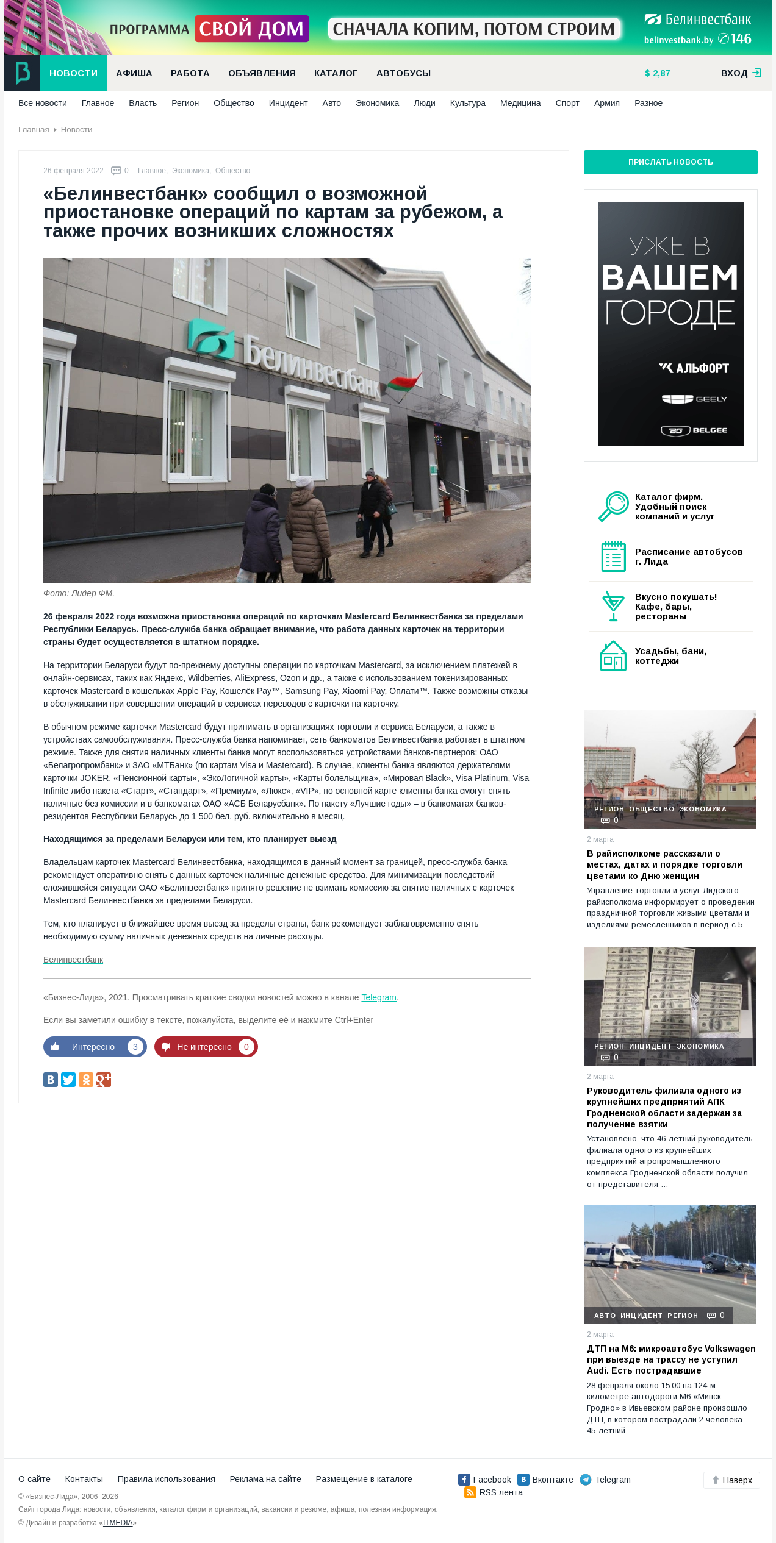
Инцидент (288, 103)
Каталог (336, 73)
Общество (234, 103)
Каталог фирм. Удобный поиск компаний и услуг (674, 506)
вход (741, 73)
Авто (332, 103)
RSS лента (493, 1492)
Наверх (731, 1480)
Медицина (520, 103)
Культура (468, 103)
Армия (607, 103)
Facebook (484, 1479)
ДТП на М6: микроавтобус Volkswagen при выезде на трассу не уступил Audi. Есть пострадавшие (671, 1359)
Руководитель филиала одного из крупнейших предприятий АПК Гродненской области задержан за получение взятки (664, 1107)
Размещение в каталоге (364, 1479)
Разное (648, 103)
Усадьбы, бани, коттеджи (670, 656)
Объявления (262, 73)
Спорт (568, 103)
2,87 (660, 73)
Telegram (379, 997)
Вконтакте (545, 1479)
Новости (73, 73)
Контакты (84, 1479)
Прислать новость (670, 162)
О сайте (34, 1479)
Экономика (377, 103)
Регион (185, 103)
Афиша (134, 73)
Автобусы (403, 73)
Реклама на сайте (265, 1479)
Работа (190, 73)
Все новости (42, 103)
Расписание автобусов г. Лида (689, 556)
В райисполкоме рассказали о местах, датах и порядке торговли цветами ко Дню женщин (664, 864)
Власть (143, 103)
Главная (33, 129)
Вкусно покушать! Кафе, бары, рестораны (676, 606)
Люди (424, 103)
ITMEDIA (118, 1523)
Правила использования (166, 1479)
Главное (98, 103)
